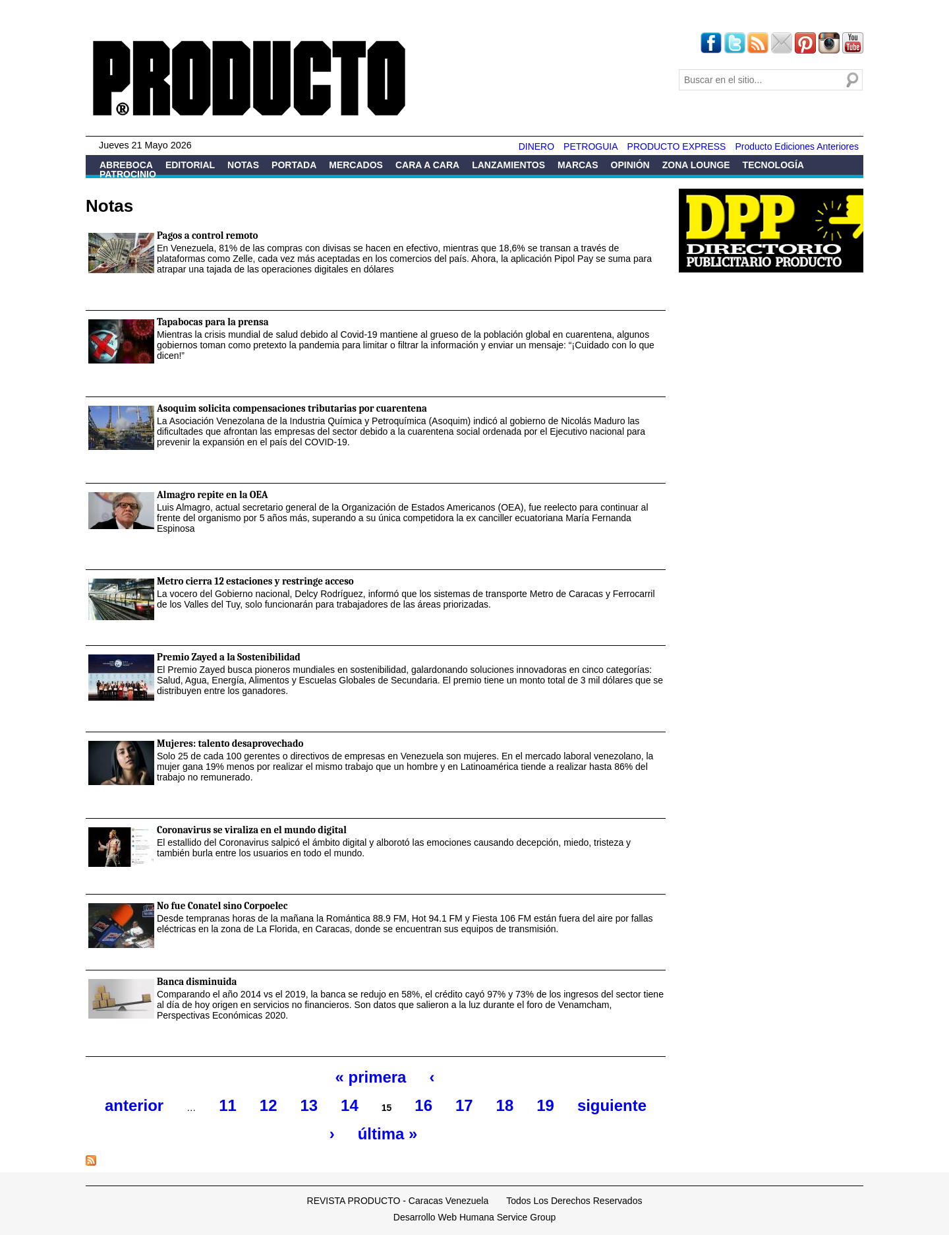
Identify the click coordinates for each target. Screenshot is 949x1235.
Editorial (190, 165)
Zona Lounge (696, 165)
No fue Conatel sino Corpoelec (222, 906)
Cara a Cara (427, 165)
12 (268, 1105)
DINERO (536, 146)
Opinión (630, 165)
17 (464, 1105)
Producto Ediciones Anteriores (797, 146)
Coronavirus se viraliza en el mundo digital (252, 830)
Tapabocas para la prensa (213, 322)
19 (545, 1105)
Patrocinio (128, 174)
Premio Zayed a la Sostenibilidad (229, 657)
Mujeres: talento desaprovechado (230, 743)
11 (228, 1105)
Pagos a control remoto (207, 235)
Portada (294, 165)
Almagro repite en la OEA (212, 495)
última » (387, 1134)
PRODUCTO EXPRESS (676, 146)
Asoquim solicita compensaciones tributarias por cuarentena (292, 408)
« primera (371, 1077)
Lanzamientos (508, 165)
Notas (243, 165)
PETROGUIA (590, 146)
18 (505, 1105)
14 (350, 1105)
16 (423, 1105)
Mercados (356, 165)
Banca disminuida (197, 982)
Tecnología (773, 165)
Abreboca (126, 165)
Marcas (578, 165)
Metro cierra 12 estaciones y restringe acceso (255, 581)
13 (309, 1105)
